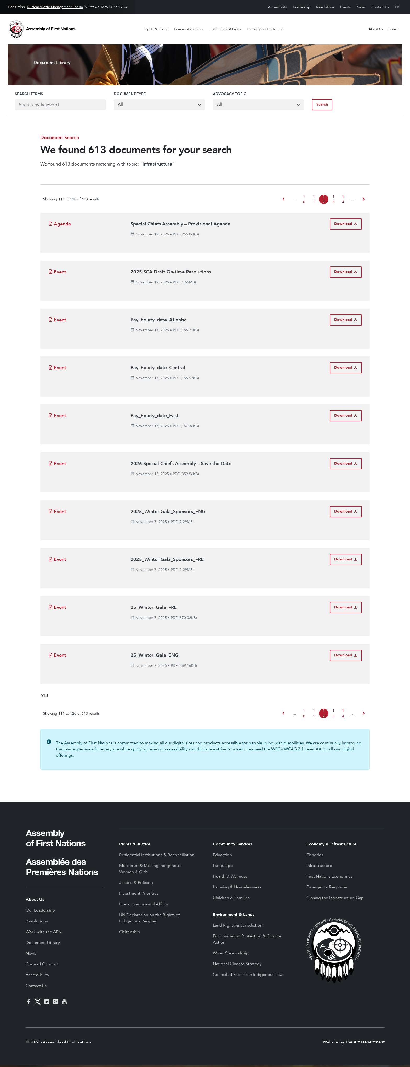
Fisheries (314, 857)
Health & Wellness (230, 878)
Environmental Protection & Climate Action (247, 941)
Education (222, 857)
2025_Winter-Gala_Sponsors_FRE (167, 561)
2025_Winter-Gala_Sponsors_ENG (168, 513)
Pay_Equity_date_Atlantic (158, 321)
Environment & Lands (225, 29)
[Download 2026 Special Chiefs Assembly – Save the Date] (346, 465)
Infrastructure (319, 867)
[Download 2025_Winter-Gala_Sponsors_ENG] (346, 513)
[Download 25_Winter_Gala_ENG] (346, 657)
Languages (223, 867)
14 (343, 201)
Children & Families (231, 900)
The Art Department (365, 1044)
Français (397, 7)
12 (324, 201)
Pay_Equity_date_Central (157, 369)
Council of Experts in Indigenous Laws (248, 976)
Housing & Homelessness (237, 889)
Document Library (43, 944)
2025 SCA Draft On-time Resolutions (170, 274)
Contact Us (380, 7)
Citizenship (129, 934)
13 (333, 201)
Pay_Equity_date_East (154, 417)
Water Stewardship (231, 955)
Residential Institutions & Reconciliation (157, 857)
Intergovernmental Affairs (143, 906)
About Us (376, 29)
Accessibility (277, 7)
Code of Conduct (42, 966)
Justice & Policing (136, 884)
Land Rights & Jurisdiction (238, 927)
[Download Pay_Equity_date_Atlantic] (346, 321)
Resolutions (325, 7)
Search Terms (22, 95)
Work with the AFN (43, 934)
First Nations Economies (329, 878)
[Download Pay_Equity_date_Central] (346, 369)
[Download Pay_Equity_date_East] (346, 417)
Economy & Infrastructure (265, 29)
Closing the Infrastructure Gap (335, 900)
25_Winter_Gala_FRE (153, 609)
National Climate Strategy (237, 966)
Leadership (301, 7)
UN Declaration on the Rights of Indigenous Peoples (149, 920)
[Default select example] (157, 105)
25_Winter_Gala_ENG (154, 657)
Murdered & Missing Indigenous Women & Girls (150, 871)
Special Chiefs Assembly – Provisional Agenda (180, 226)
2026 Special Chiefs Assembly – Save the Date (180, 465)
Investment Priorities (138, 895)
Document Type (126, 95)
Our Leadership (40, 912)
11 (314, 201)
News (361, 7)
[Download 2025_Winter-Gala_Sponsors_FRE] (346, 561)
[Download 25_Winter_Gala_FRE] (346, 609)
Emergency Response (327, 889)
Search (393, 29)
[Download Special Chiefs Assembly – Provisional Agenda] (346, 226)
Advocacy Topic (229, 95)
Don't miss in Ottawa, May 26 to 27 (65, 7)
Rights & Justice (156, 29)
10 (304, 201)
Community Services (188, 29)
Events (345, 7)
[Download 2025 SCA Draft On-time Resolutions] (346, 273)
